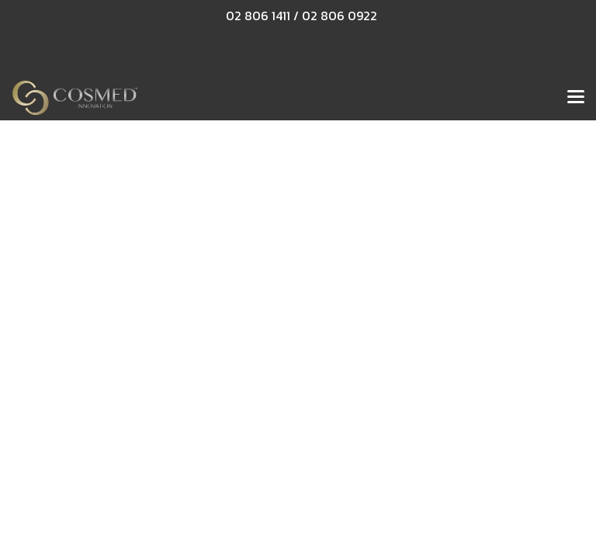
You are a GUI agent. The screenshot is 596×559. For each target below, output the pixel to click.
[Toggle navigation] (576, 98)
